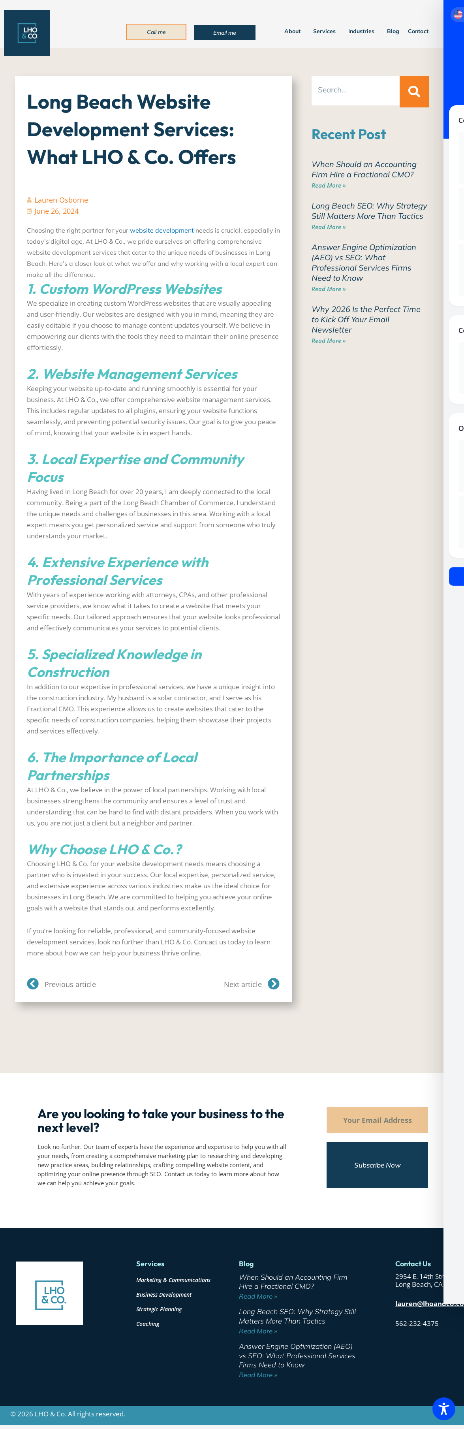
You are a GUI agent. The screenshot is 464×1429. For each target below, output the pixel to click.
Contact (418, 31)
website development (162, 230)
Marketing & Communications (173, 1280)
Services (326, 31)
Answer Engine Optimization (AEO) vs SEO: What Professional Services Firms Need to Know (364, 262)
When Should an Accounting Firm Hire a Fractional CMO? (364, 169)
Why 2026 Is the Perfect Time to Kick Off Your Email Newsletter (366, 319)
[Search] (414, 91)
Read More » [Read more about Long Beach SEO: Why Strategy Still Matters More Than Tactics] (329, 227)
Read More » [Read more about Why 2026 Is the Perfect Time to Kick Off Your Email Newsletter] (329, 340)
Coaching (147, 1323)
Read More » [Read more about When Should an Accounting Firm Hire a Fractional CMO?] (329, 185)
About (294, 31)
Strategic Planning (159, 1309)
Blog (393, 31)
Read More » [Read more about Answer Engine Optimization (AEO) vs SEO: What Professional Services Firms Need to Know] (329, 289)
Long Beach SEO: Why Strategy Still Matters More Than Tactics (369, 211)
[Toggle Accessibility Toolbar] (444, 1409)
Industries (363, 31)
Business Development (164, 1294)
